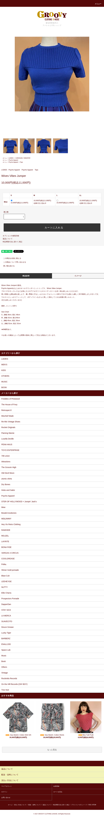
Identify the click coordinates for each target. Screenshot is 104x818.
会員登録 (56, 786)
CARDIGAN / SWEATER (22, 158)
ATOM (94, 804)
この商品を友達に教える (10, 258)
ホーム (5, 158)
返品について (7, 239)
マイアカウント (6, 786)
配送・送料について (34, 804)
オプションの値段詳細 (11, 236)
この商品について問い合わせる (13, 262)
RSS (89, 804)
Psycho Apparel (13, 160)
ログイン (4, 792)
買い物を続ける (7, 266)
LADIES (11, 158)
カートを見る (57, 792)
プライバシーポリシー (78, 804)
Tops (21, 162)
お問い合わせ (5, 797)
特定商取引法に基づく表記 (12, 242)
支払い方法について (20, 804)
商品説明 (26, 276)
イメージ (78, 276)
